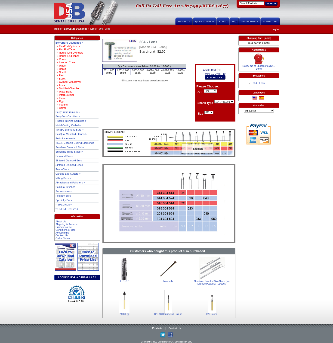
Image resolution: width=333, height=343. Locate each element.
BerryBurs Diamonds (75, 29)
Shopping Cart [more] (259, 38)
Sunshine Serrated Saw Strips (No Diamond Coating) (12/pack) (211, 282)
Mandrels (168, 281)
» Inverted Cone (65, 62)
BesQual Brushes (65, 187)
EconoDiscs (62, 169)
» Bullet (60, 78)
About (223, 21)
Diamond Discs (64, 156)
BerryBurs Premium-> (68, 112)
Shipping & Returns (66, 224)
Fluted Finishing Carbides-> (71, 120)
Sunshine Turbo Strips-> (69, 151)
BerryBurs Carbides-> (68, 116)
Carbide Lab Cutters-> (68, 173)
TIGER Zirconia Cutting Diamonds (75, 142)
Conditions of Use (66, 229)
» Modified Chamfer (67, 88)
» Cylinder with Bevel (68, 81)
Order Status (63, 238)
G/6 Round (211, 314)
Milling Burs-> (63, 178)
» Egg (60, 101)
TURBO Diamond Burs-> (69, 129)
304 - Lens (259, 83)
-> (69, 42)
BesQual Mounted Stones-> (71, 134)
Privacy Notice (64, 227)
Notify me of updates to (258, 66)
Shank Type (205, 103)
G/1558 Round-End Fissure (168, 314)
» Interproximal (65, 94)
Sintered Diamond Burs (69, 160)
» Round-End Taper (67, 55)
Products (184, 21)
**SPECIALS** (64, 204)
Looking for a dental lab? (77, 277)
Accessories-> (63, 191)
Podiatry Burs (63, 195)
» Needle (61, 72)
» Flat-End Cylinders (68, 46)
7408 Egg (125, 314)
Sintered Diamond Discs (69, 164)
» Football (62, 104)
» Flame (61, 98)
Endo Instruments (65, 138)
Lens (93, 29)
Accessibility (62, 232)
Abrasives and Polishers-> (70, 182)
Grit (200, 92)
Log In (275, 29)
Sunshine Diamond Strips (70, 147)
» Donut (61, 68)
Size (200, 113)
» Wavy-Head (64, 91)
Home (57, 29)
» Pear (60, 75)
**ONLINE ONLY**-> (67, 209)
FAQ (234, 21)
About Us (61, 221)
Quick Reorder (204, 21)
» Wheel (61, 65)
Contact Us (270, 21)
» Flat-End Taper (66, 49)
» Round (61, 59)
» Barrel (61, 107)
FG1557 (124, 281)
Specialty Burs (64, 200)
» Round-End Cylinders (69, 52)
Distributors (249, 21)
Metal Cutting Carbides (68, 125)
